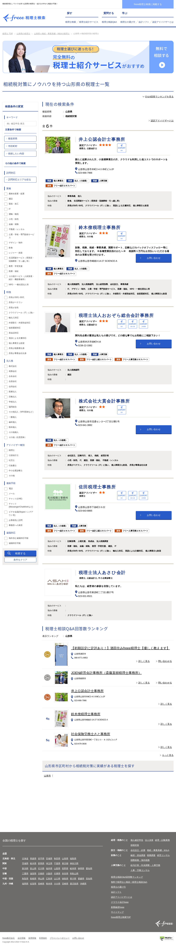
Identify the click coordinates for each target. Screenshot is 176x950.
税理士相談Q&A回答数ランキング (127, 877)
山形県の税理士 (23, 33)
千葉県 (57, 863)
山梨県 (57, 868)
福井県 (49, 868)
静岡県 (81, 868)
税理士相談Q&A (109, 22)
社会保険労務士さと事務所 (90, 734)
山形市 (47, 775)
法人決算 (149, 840)
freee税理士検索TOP (121, 917)
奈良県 (65, 873)
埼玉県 (49, 863)
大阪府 (49, 873)
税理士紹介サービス (88, 22)
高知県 (89, 878)
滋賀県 (33, 873)
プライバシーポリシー (59, 938)
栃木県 (33, 863)
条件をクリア (20, 559)
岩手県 (41, 858)
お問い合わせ (154, 258)
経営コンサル (163, 855)
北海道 (25, 858)
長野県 (65, 868)
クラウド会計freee (120, 902)
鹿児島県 (74, 883)
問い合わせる (165, 661)
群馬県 (41, 863)
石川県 (41, 868)
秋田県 (57, 858)
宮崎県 (65, 883)
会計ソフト (144, 22)
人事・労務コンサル (140, 870)
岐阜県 (73, 868)
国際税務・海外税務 (140, 860)
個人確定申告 (137, 840)
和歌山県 (74, 873)
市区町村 (12, 146)
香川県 (73, 878)
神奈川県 (74, 863)
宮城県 (49, 858)
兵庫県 (57, 873)
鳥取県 (25, 878)
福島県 (73, 858)
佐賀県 (33, 883)
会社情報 (21, 938)
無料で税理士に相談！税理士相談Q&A (129, 882)
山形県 (65, 858)
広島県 (49, 878)
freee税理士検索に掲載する (148, 4)
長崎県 (41, 883)
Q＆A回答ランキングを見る (159, 96)
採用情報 (32, 938)
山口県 (57, 878)
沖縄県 (83, 883)
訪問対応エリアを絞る (19, 179)
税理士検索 (70, 22)
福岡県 (25, 883)
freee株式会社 (8, 938)
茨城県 (25, 863)
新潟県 (25, 868)
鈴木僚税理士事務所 (85, 714)
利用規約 (43, 938)
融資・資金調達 (138, 855)
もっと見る (168, 755)
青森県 (33, 858)
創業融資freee (117, 907)
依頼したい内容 (16, 153)
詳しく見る (144, 661)
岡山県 (41, 878)
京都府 (41, 873)
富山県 (33, 868)
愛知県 (89, 868)
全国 (4, 853)
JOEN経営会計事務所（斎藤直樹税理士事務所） (106, 673)
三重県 (25, 873)
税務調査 (151, 855)
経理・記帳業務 (162, 840)
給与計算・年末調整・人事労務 (145, 865)
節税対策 (135, 845)
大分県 (57, 883)
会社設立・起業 (138, 850)
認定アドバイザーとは (163, 22)
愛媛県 (81, 878)
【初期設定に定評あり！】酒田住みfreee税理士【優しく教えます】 (120, 648)
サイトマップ (117, 912)
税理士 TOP (7, 33)
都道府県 (12, 138)
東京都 (65, 863)
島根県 (33, 878)
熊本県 (49, 883)
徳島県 (65, 878)
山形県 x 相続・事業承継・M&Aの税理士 (52, 33)
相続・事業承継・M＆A (158, 850)
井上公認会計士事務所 (87, 691)
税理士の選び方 (127, 22)
